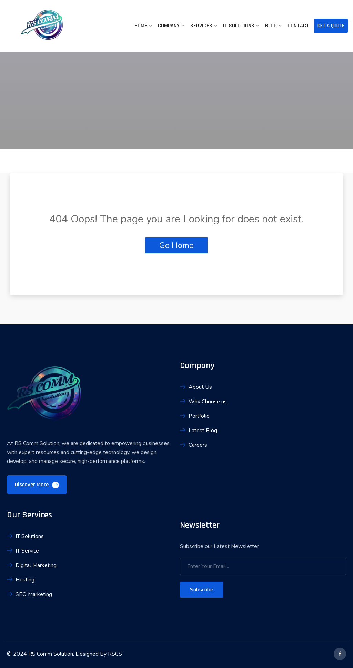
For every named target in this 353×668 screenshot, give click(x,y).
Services (201, 25)
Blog (271, 25)
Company (169, 25)
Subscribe (201, 590)
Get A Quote (330, 25)
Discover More (37, 484)
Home (140, 25)
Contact (298, 25)
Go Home (176, 245)
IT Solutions (238, 25)
